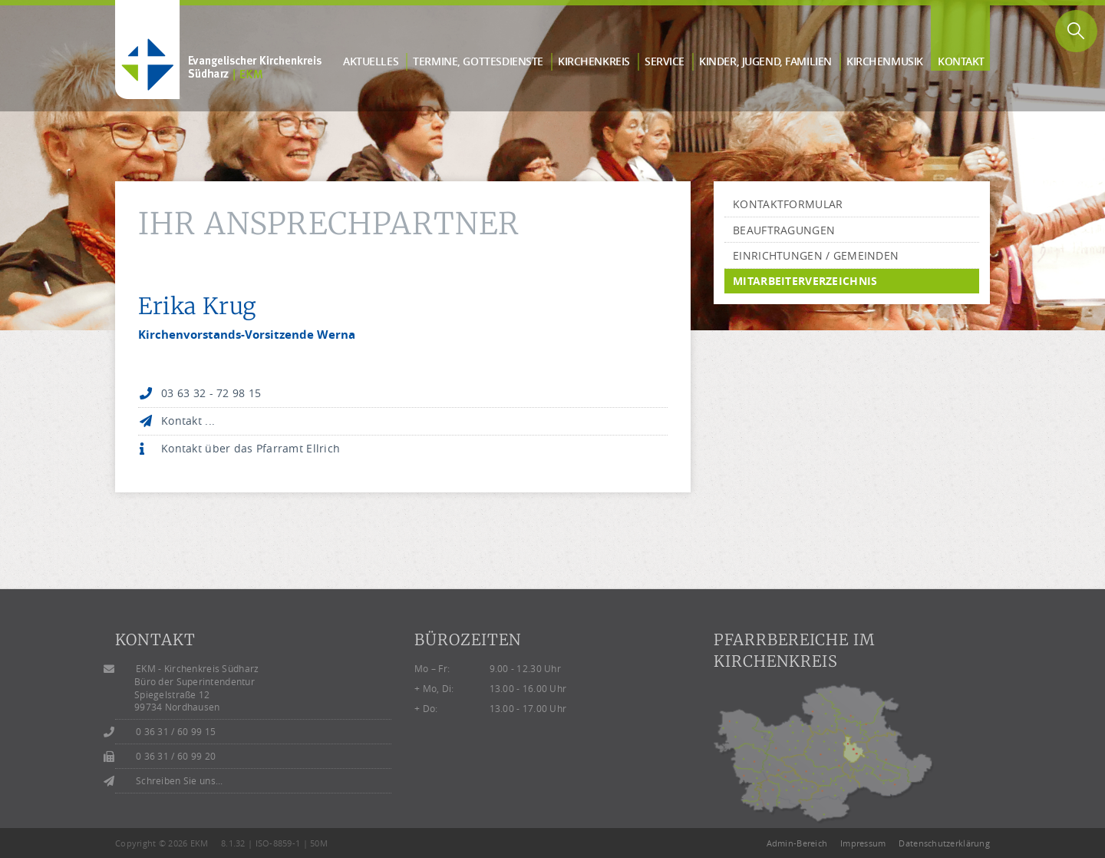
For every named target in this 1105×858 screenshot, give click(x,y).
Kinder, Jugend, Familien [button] (765, 61)
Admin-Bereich (797, 843)
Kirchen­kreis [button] (594, 61)
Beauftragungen (784, 230)
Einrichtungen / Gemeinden (816, 255)
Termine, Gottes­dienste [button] (478, 61)
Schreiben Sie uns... (179, 781)
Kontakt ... (188, 420)
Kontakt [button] (961, 61)
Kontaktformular (788, 204)
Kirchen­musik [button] (884, 61)
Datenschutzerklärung (944, 843)
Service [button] (664, 61)
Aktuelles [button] (370, 61)
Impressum (863, 843)
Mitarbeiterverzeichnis (805, 280)
